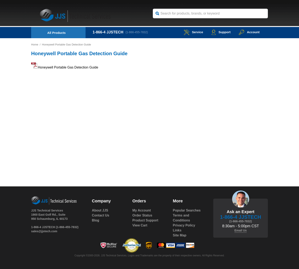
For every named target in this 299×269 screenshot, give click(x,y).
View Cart (139, 225)
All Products (56, 32)
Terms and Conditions (181, 218)
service (192, 32)
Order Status (142, 215)
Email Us (240, 230)
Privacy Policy (184, 225)
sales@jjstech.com (44, 231)
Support (220, 32)
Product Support (145, 220)
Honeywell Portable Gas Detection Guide (68, 67)
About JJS (100, 210)
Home (34, 44)
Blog (95, 220)
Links (177, 230)
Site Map (179, 235)
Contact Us (100, 215)
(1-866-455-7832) (137, 32)
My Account (141, 210)
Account (249, 32)
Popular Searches (187, 210)
